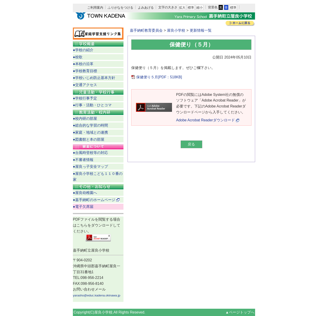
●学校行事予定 (85, 98)
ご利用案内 (95, 7)
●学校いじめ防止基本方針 (94, 78)
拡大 (182, 7)
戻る (191, 144)
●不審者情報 (83, 160)
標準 (191, 7)
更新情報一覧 (201, 30)
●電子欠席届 (83, 207)
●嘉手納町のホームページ (96, 200)
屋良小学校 (176, 30)
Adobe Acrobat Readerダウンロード (207, 120)
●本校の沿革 (83, 64)
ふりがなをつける (120, 7)
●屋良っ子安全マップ (90, 166)
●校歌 (77, 57)
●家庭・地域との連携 (90, 132)
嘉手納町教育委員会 (146, 30)
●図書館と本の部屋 (88, 139)
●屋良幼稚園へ (85, 193)
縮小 (199, 7)
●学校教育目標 (85, 71)
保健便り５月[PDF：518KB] (159, 77)
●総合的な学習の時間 (90, 125)
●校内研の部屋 (85, 118)
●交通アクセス (85, 85)
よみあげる (146, 7)
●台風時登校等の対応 (90, 153)
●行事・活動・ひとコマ (92, 105)
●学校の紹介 (83, 50)
